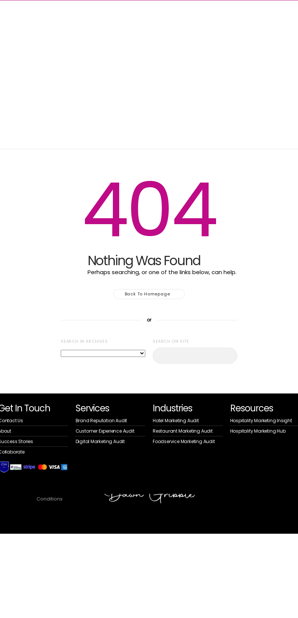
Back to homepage (149, 294)
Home (10, 66)
